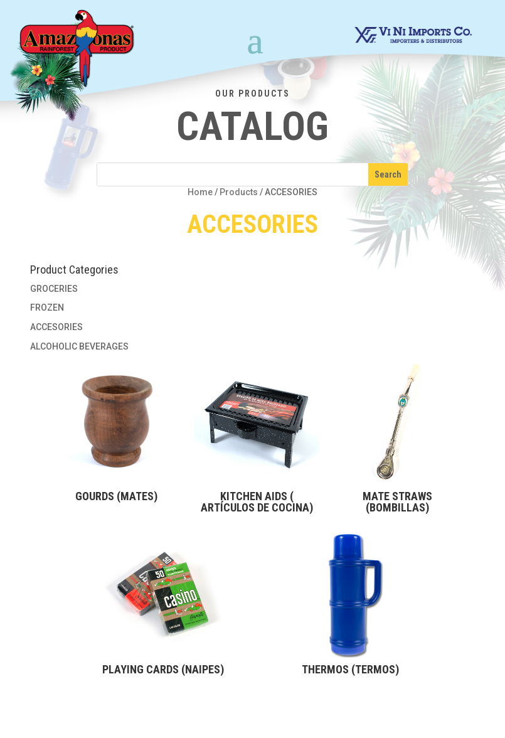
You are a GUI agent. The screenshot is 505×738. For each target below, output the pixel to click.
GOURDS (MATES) (116, 496)
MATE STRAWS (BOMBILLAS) (397, 501)
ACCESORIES (56, 327)
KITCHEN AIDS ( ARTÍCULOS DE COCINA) (257, 501)
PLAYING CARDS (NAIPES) (163, 669)
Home (200, 192)
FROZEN (47, 307)
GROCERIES (54, 289)
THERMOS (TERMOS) (350, 669)
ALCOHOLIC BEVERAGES (79, 346)
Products (239, 192)
